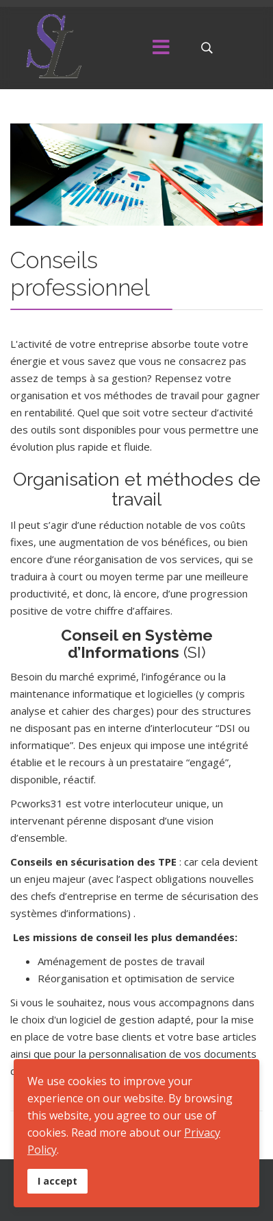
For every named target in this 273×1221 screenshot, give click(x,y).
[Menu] (161, 48)
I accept (57, 1180)
